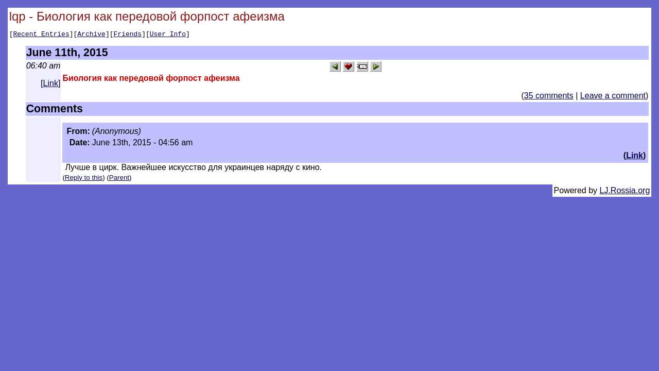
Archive (91, 35)
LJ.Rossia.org (625, 192)
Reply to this (83, 179)
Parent (119, 179)
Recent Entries (41, 35)
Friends (128, 35)
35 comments (549, 97)
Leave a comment (613, 97)
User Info (168, 35)
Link (50, 84)
